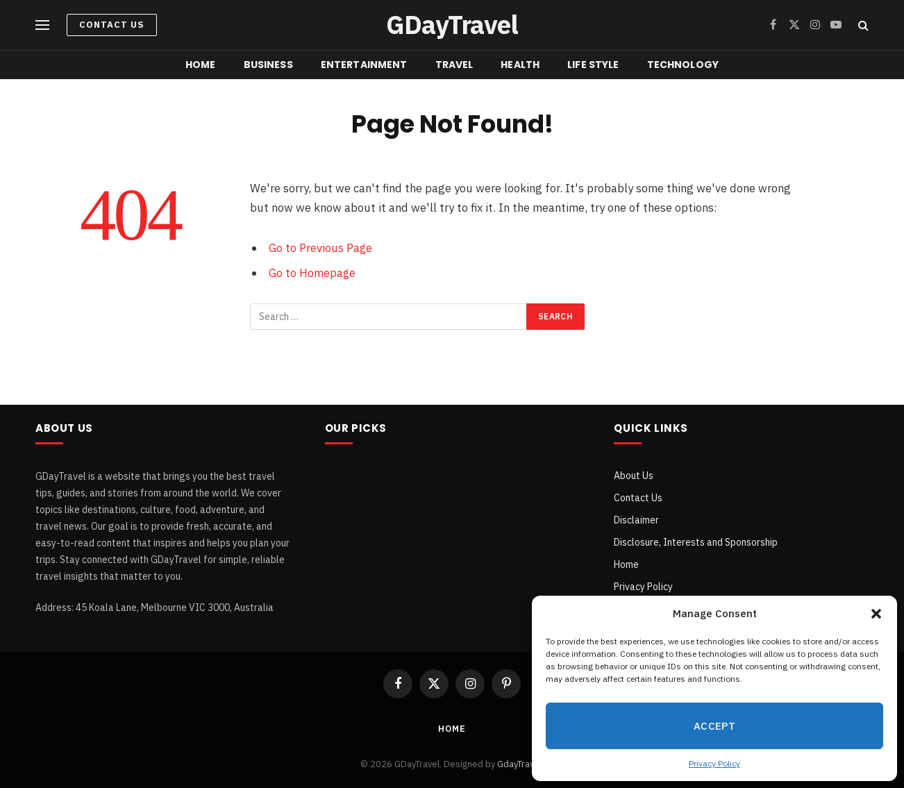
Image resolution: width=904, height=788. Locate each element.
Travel (454, 65)
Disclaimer (636, 520)
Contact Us (111, 25)
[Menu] (42, 25)
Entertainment (364, 65)
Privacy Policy (714, 763)
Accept (715, 725)
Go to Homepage (312, 272)
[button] (876, 614)
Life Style (593, 65)
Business (268, 65)
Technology (683, 65)
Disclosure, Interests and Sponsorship (696, 542)
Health (520, 65)
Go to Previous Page (321, 247)
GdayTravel (519, 764)
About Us (633, 475)
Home (200, 65)
